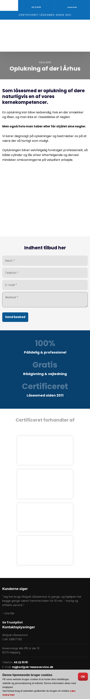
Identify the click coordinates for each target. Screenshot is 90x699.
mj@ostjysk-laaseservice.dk (32, 667)
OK (83, 677)
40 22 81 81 (21, 662)
